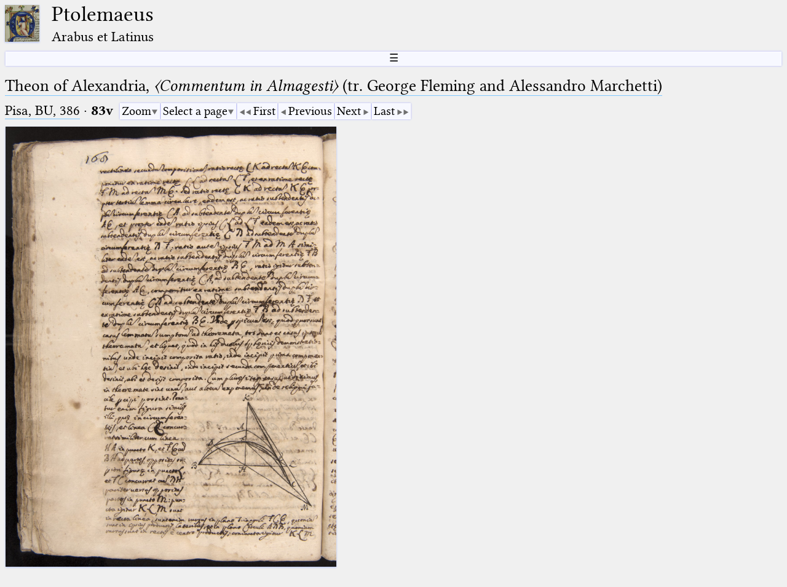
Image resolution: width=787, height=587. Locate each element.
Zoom (136, 111)
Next (349, 111)
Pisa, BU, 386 (42, 110)
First (264, 111)
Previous (310, 111)
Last (384, 111)
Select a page (195, 111)
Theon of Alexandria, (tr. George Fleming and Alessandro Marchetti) (333, 85)
